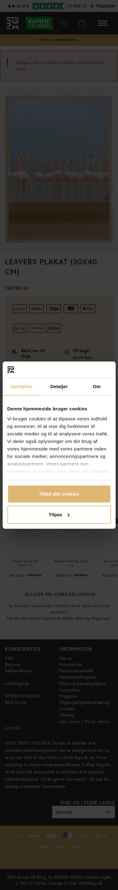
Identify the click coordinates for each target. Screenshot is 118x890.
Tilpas (59, 514)
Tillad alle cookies (59, 494)
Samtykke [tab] (21, 386)
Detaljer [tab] (59, 386)
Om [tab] (96, 386)
